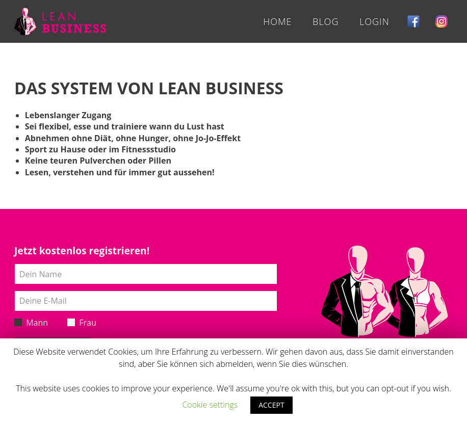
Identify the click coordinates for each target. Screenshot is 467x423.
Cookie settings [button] (210, 404)
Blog (326, 21)
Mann (31, 322)
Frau (81, 322)
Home (277, 21)
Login (374, 21)
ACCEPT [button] (271, 405)
